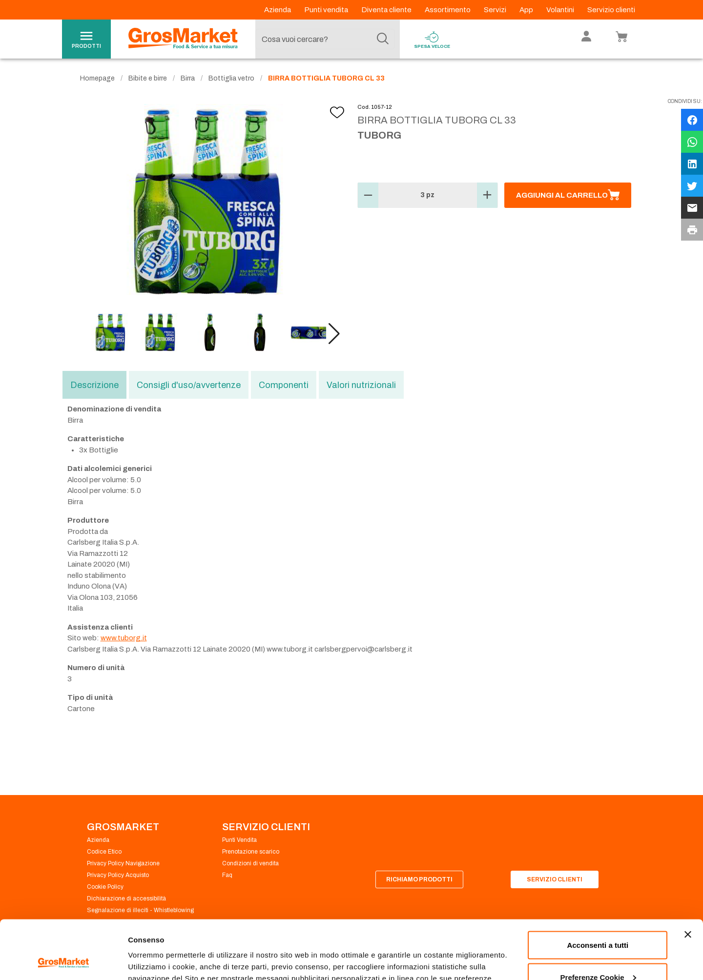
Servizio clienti (611, 10)
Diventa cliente (387, 10)
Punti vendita (327, 10)
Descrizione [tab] (94, 385)
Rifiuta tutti (598, 954)
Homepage (97, 78)
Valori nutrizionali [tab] (361, 385)
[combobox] (325, 39)
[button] (334, 334)
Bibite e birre (147, 78)
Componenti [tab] (284, 385)
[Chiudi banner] (687, 879)
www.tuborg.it (124, 638)
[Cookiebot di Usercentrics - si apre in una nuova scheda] (63, 961)
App (527, 10)
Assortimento (448, 10)
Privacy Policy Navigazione (123, 863)
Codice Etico (104, 851)
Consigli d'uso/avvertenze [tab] (189, 385)
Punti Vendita (239, 840)
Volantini (561, 10)
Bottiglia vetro (231, 78)
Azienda (278, 10)
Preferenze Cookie (160, 950)
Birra (188, 78)
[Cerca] (383, 39)
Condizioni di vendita (250, 863)
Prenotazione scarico (250, 851)
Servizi (496, 10)
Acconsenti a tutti (597, 890)
